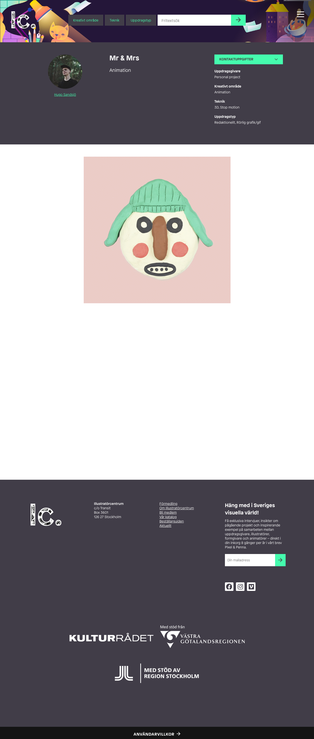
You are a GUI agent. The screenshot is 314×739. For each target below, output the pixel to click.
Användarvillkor (154, 734)
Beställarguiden (172, 521)
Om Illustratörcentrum (177, 508)
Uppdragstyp (141, 20)
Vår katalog (168, 517)
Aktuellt (166, 525)
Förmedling (168, 503)
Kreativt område (85, 20)
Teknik (114, 20)
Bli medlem (168, 512)
